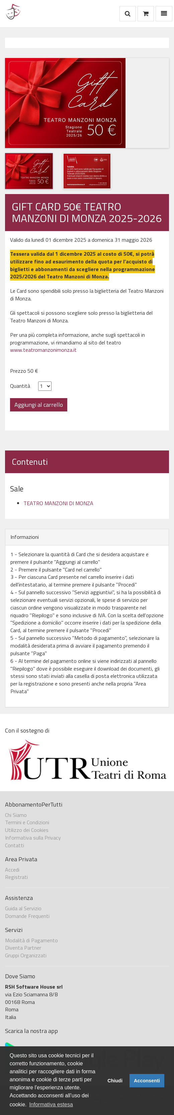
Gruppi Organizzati (26, 955)
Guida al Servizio (23, 908)
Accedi (12, 870)
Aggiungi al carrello (38, 404)
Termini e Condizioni (27, 822)
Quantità (20, 386)
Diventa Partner (23, 948)
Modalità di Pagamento (31, 940)
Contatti (14, 845)
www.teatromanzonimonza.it (43, 350)
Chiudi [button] (114, 1080)
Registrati (16, 877)
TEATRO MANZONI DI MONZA (58, 503)
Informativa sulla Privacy (33, 838)
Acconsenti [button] (147, 1080)
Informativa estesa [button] (51, 1104)
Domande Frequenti (27, 916)
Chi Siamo (16, 815)
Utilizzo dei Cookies (27, 830)
